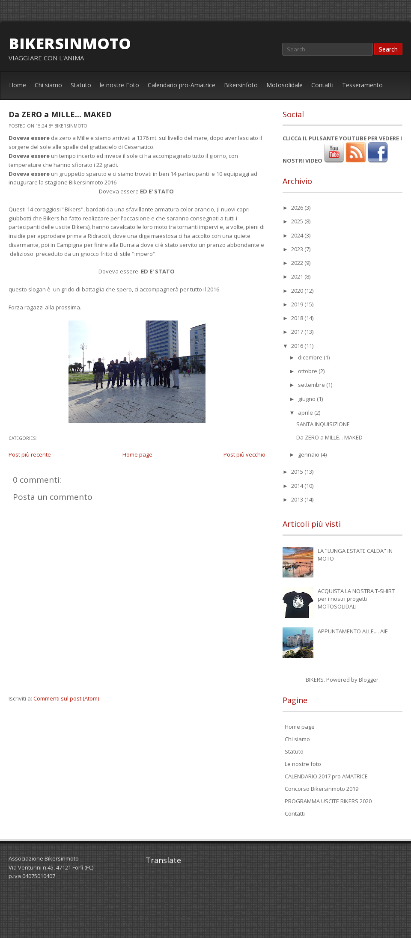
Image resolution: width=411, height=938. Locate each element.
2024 (297, 235)
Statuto (81, 85)
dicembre (311, 357)
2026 (297, 207)
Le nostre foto (303, 764)
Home (17, 85)
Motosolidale (284, 85)
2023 (297, 249)
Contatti (322, 85)
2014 (297, 486)
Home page (137, 454)
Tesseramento (362, 85)
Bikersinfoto (241, 85)
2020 (297, 290)
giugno (307, 399)
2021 (297, 276)
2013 (297, 499)
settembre (312, 385)
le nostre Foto (119, 85)
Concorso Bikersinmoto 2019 (321, 789)
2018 (297, 318)
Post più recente (30, 454)
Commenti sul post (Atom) (66, 698)
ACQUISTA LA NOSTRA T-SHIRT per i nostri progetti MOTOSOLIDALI (356, 598)
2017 (297, 331)
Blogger (368, 679)
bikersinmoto (70, 43)
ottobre (308, 371)
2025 (297, 221)
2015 (297, 471)
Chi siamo (48, 85)
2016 (297, 346)
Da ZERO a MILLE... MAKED (60, 114)
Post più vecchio (244, 454)
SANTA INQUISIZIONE (323, 424)
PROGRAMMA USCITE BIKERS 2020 (328, 801)
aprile (306, 412)
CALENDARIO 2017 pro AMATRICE (326, 776)
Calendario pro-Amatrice (181, 85)
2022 (297, 263)
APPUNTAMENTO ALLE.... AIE (353, 631)
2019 (297, 304)
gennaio (309, 454)
